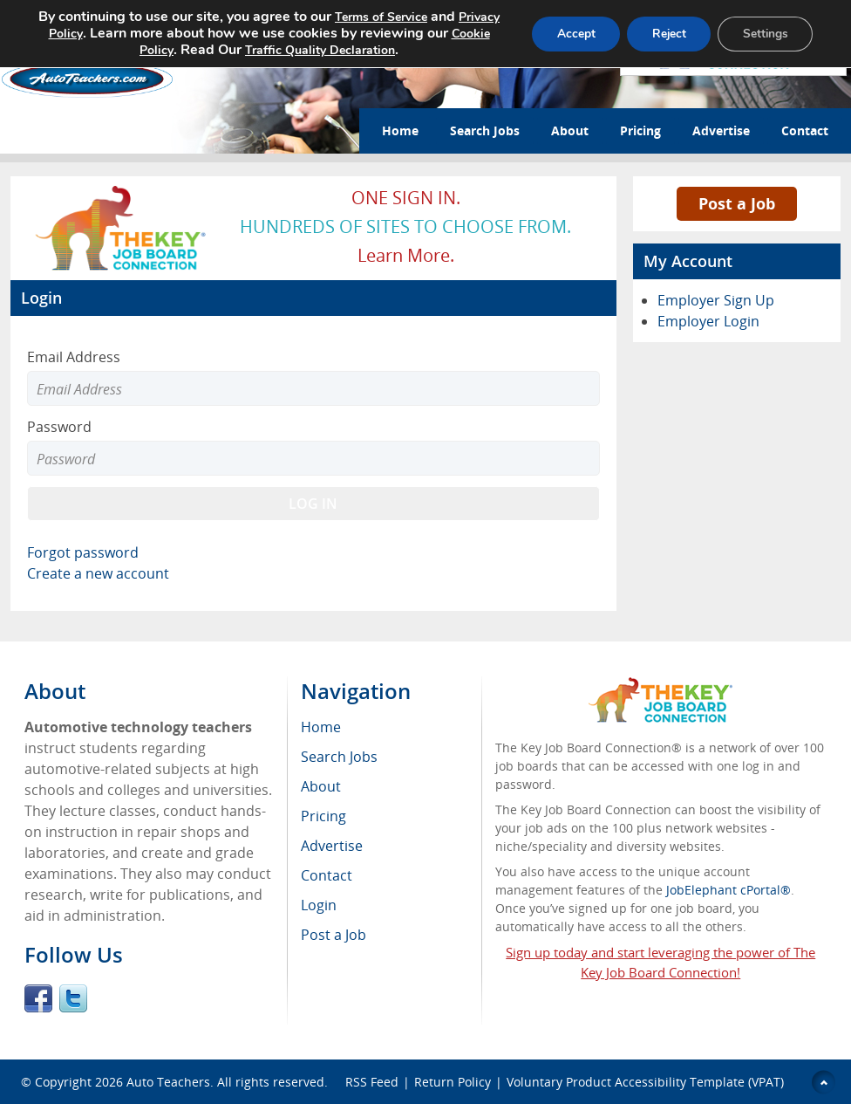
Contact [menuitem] (326, 875)
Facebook (38, 998)
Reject (663, 33)
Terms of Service (398, 17)
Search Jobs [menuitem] (339, 756)
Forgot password (83, 552)
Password (59, 426)
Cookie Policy (151, 50)
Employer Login (708, 321)
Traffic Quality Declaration (336, 50)
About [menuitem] (321, 786)
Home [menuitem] (321, 727)
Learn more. (405, 255)
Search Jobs (485, 130)
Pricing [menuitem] (323, 816)
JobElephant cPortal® (728, 889)
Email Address (73, 357)
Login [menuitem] (319, 905)
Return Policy (452, 1081)
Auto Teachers (168, 1081)
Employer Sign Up (715, 300)
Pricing (640, 130)
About (570, 130)
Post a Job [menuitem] (333, 934)
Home (400, 130)
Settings (763, 33)
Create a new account (98, 573)
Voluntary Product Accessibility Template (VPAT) (645, 1081)
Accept (567, 33)
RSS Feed (371, 1081)
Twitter (73, 998)
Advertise (721, 130)
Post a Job (736, 203)
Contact (804, 130)
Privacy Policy (81, 33)
